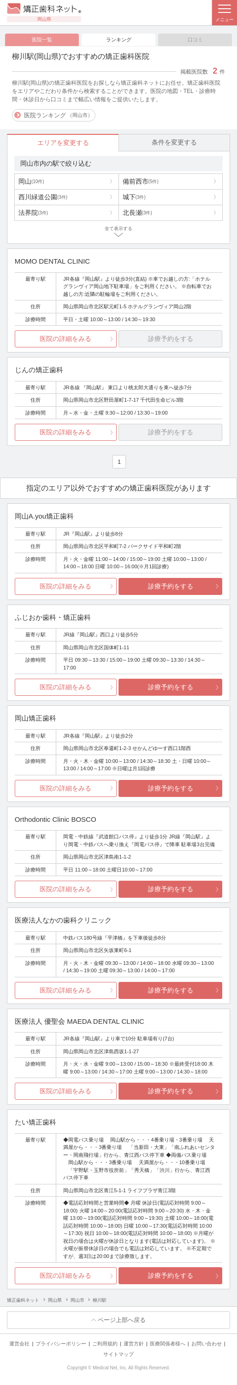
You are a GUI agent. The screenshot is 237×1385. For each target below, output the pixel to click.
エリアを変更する (63, 142)
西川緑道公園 (42, 197)
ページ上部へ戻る (122, 1320)
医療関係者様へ (167, 1343)
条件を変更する (174, 142)
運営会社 (19, 1343)
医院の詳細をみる (65, 339)
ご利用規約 (105, 1343)
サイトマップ (118, 1354)
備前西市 (141, 181)
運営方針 (134, 1343)
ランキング (118, 39)
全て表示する (118, 228)
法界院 (33, 212)
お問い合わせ (206, 1343)
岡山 (31, 181)
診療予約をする (170, 586)
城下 (134, 197)
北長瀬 (137, 212)
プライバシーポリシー (61, 1343)
